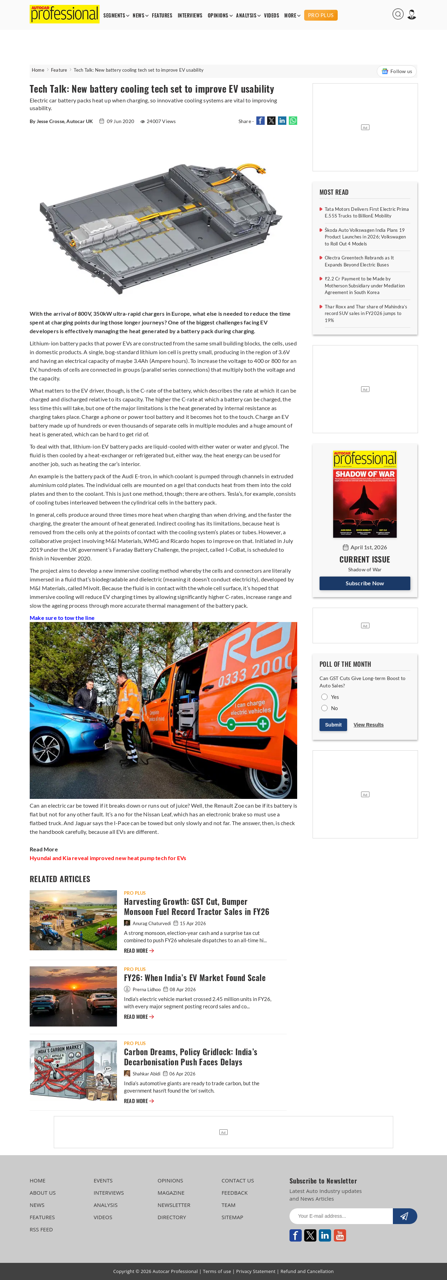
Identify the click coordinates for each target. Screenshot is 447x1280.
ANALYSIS (246, 15)
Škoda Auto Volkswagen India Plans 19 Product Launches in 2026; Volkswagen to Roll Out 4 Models (365, 236)
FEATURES (162, 15)
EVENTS (103, 1180)
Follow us (396, 71)
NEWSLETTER (173, 1204)
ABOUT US (43, 1192)
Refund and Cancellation (307, 1271)
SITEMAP (232, 1217)
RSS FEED (41, 1229)
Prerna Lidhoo (143, 989)
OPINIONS (218, 15)
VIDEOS (271, 15)
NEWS (138, 15)
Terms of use (217, 1271)
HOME (37, 1180)
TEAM (228, 1204)
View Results (369, 725)
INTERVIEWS (190, 15)
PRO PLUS (321, 15)
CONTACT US (237, 1180)
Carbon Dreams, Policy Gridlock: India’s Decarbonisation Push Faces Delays (191, 1056)
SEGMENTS (114, 15)
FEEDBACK (234, 1192)
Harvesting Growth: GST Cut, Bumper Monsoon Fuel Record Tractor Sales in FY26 (196, 906)
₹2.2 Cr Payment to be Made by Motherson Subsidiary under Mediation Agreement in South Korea (365, 285)
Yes (335, 697)
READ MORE (139, 950)
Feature (59, 70)
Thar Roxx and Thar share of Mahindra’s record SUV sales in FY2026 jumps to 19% (366, 313)
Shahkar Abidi (142, 1074)
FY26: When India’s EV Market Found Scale (195, 977)
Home (38, 70)
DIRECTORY (171, 1217)
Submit (333, 725)
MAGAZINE (170, 1192)
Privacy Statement (256, 1271)
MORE (290, 15)
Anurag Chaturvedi (148, 923)
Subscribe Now (365, 583)
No (334, 708)
